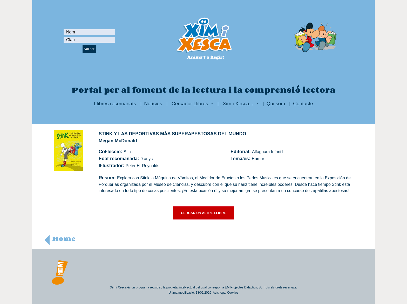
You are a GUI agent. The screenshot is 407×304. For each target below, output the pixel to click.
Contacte (303, 103)
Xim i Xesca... (238, 103)
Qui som (276, 103)
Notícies (153, 103)
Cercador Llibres (189, 103)
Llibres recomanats (115, 103)
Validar (89, 49)
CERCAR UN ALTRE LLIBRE (203, 213)
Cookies (232, 292)
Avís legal (219, 292)
